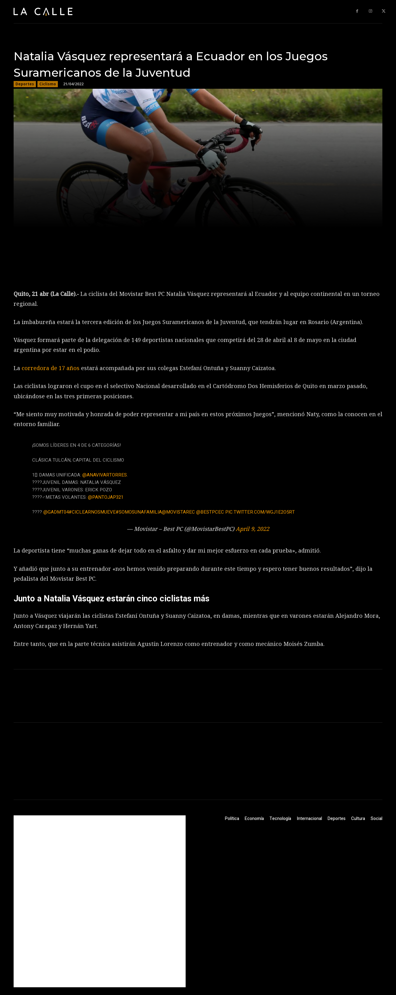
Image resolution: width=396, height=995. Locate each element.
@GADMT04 (56, 512)
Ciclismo (47, 84)
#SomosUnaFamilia (139, 512)
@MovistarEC (178, 512)
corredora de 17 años (51, 368)
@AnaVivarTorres (104, 475)
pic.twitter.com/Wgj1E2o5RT (260, 512)
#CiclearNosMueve (92, 512)
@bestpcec (210, 512)
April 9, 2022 (252, 528)
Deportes (25, 84)
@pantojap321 (105, 497)
